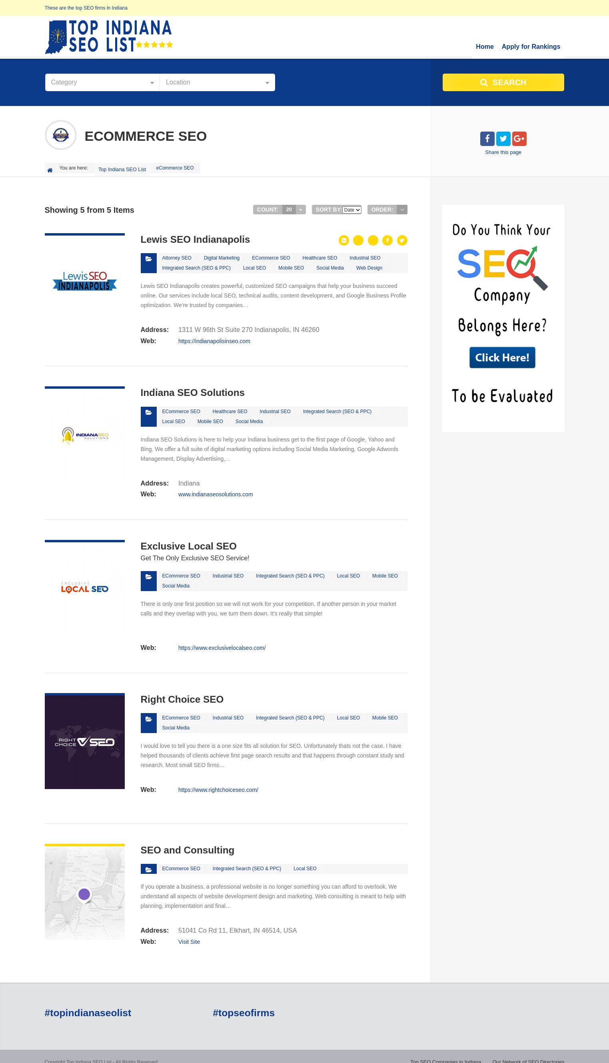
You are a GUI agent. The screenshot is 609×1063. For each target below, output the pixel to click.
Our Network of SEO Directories (436, 1051)
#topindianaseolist (87, 1002)
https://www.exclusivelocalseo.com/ (222, 637)
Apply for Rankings (531, 46)
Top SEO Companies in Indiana (356, 1051)
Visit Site (189, 928)
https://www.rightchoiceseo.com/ (218, 778)
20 (289, 206)
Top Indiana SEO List (123, 168)
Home (484, 46)
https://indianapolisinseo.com (214, 335)
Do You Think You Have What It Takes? (522, 1051)
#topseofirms (243, 1002)
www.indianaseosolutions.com (215, 486)
